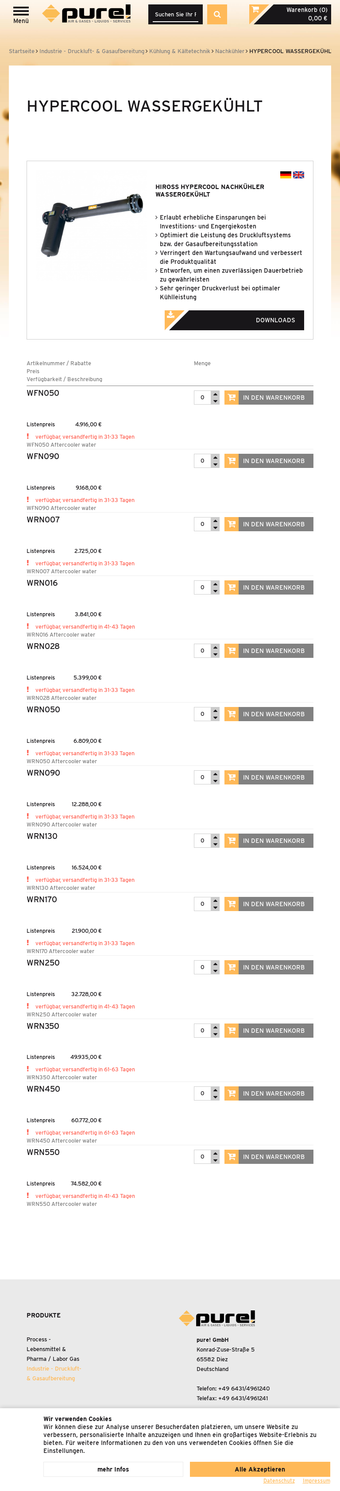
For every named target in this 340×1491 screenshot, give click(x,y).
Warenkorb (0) (307, 9)
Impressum (316, 1480)
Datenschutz (279, 1480)
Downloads (242, 317)
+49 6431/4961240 (244, 1388)
